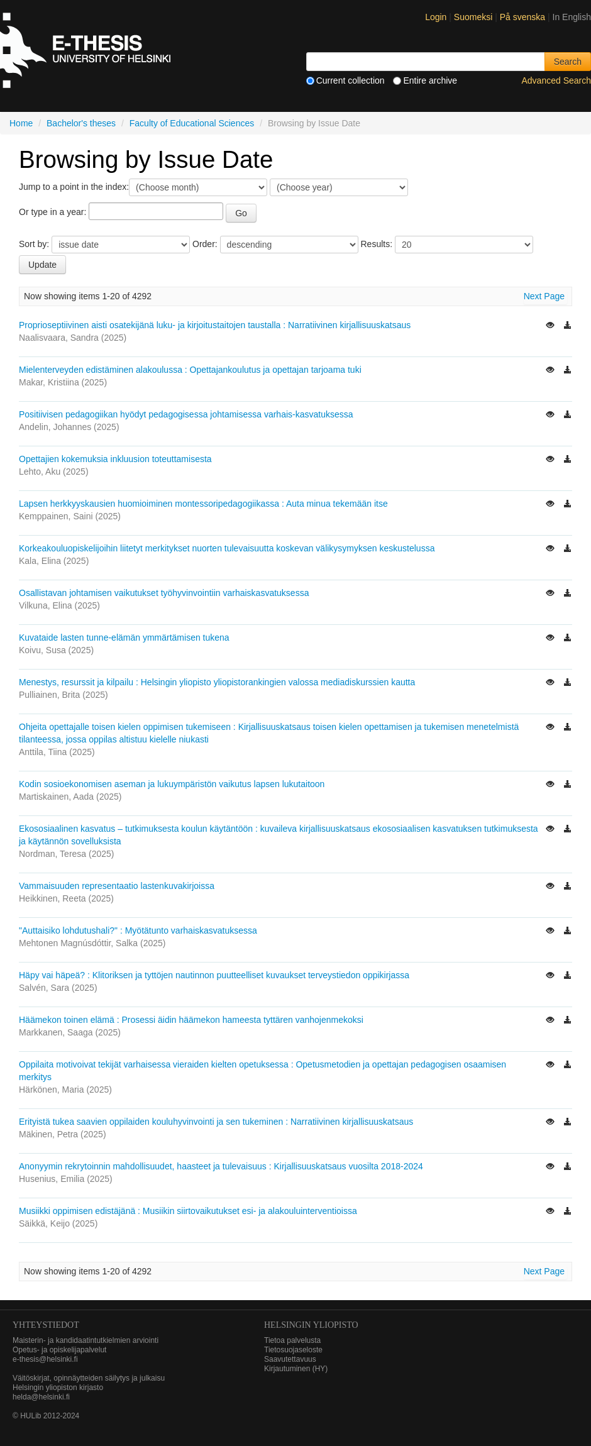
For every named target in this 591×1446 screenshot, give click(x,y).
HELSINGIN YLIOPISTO (311, 1325)
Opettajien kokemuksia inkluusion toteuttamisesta (115, 459)
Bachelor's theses (81, 123)
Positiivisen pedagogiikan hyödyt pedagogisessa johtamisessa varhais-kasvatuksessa (186, 414)
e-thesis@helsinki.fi (45, 1359)
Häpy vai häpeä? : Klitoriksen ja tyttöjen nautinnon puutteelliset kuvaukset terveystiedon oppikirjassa (214, 975)
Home (21, 123)
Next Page (544, 296)
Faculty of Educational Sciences (192, 123)
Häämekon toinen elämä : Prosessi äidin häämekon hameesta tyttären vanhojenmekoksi (191, 1020)
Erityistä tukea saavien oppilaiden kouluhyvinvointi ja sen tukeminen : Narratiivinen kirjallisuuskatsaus (216, 1122)
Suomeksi (474, 17)
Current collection (345, 80)
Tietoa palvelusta (292, 1340)
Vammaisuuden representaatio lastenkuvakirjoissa (116, 886)
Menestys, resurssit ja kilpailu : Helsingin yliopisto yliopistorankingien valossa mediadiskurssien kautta (217, 682)
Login (435, 17)
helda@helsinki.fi (41, 1397)
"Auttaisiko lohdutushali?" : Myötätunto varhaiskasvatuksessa (138, 930)
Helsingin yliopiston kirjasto (58, 1387)
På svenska (524, 17)
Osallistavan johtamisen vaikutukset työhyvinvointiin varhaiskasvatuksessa (164, 593)
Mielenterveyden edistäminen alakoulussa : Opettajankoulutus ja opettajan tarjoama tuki (190, 370)
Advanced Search (556, 80)
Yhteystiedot (46, 1325)
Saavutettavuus (290, 1359)
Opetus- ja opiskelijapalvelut (59, 1349)
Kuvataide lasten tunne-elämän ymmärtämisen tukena (124, 637)
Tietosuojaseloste (293, 1349)
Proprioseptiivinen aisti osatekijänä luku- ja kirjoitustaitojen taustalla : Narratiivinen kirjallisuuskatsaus (215, 325)
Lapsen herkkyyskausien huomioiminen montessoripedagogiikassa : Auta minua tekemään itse (203, 504)
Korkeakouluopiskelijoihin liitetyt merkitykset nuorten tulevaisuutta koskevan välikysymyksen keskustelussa (226, 548)
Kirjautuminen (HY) (296, 1368)
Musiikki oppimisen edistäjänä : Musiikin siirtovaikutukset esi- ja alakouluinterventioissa (188, 1211)
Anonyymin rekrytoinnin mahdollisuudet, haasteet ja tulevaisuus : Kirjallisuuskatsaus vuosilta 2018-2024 (221, 1166)
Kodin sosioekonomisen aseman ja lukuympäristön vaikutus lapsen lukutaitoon (171, 784)
